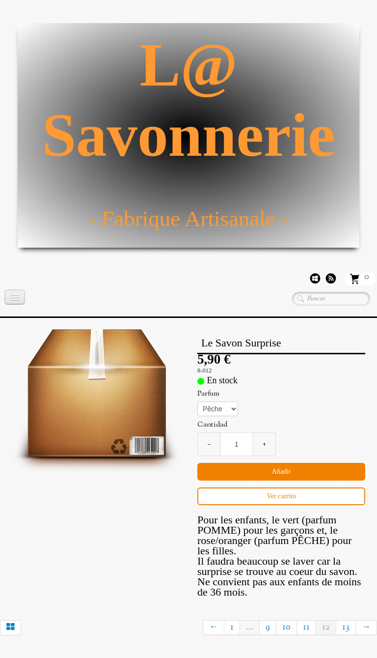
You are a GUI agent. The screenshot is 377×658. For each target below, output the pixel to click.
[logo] (188, 135)
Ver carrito (281, 496)
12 (326, 627)
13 (346, 627)
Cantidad (212, 425)
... (249, 627)
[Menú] (14, 297)
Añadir (281, 471)
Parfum (208, 394)
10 (286, 627)
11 (306, 627)
